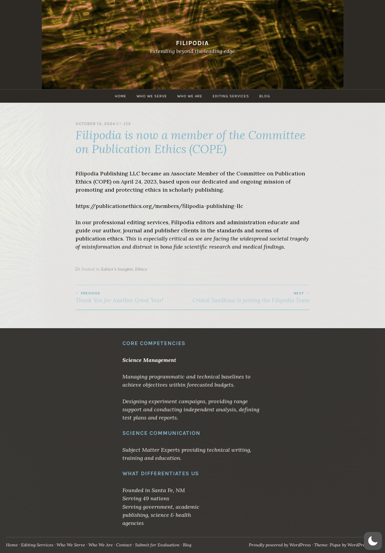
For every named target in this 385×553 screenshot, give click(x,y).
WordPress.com (362, 545)
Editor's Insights (117, 269)
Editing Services (231, 96)
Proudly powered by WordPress (280, 545)
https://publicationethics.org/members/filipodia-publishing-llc (159, 206)
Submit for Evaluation (157, 545)
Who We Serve (152, 96)
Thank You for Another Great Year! (133, 297)
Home (120, 96)
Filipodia (192, 43)
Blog (264, 96)
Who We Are (189, 96)
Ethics (141, 269)
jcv (127, 123)
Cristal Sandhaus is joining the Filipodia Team (251, 297)
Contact (124, 545)
